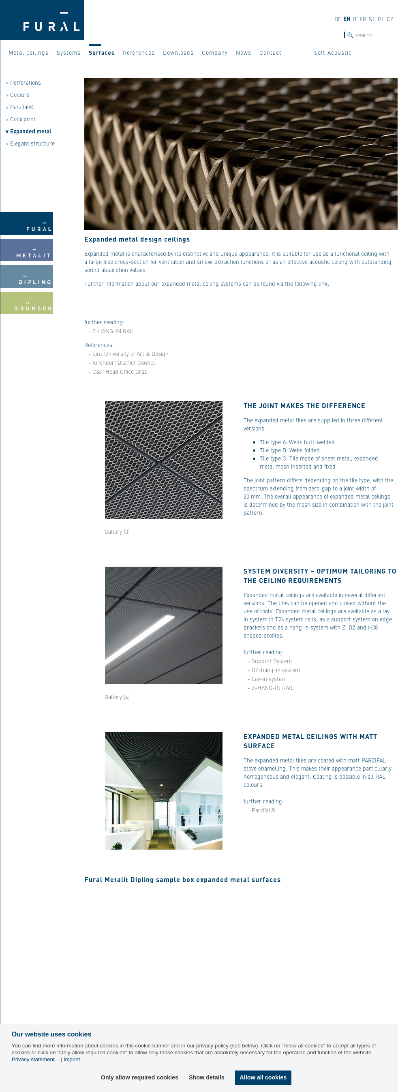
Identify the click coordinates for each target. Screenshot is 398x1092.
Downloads (178, 52)
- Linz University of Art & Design (128, 353)
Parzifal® (22, 107)
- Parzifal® (261, 810)
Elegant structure (32, 143)
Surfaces (102, 52)
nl (372, 19)
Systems (69, 52)
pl (381, 19)
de (337, 19)
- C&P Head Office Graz (117, 371)
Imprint (72, 1059)
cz (390, 19)
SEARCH (333, 35)
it (355, 19)
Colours (20, 94)
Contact (270, 52)
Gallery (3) (117, 531)
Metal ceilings (29, 52)
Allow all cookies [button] (263, 1077)
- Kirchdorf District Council (122, 362)
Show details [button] (207, 1077)
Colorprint (23, 119)
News (243, 52)
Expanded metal (30, 131)
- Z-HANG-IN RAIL (111, 331)
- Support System (270, 661)
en (347, 18)
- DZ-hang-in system (274, 670)
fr (362, 19)
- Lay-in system (267, 678)
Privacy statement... (35, 1059)
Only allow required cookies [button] (140, 1077)
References (139, 52)
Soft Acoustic (333, 52)
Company (215, 52)
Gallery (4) (117, 697)
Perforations (25, 82)
